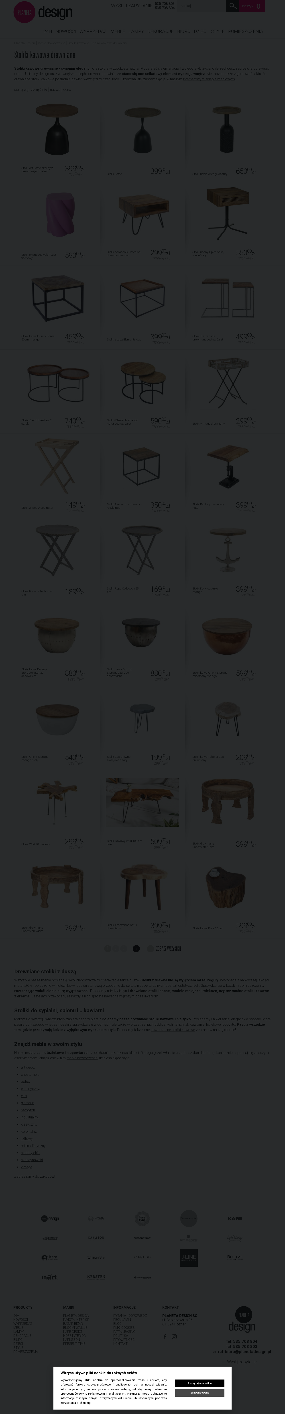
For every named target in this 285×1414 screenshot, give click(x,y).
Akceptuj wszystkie (200, 1383)
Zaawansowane (199, 1392)
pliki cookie (93, 1380)
